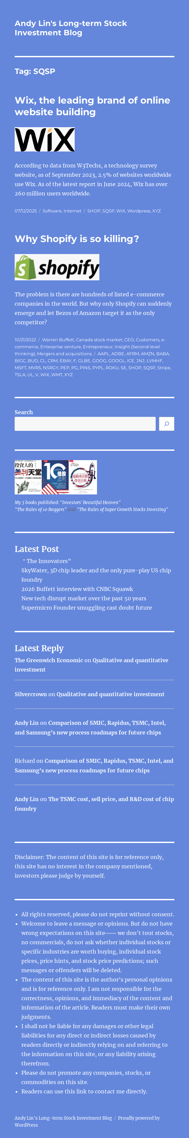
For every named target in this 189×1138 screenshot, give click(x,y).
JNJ (140, 360)
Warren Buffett (58, 339)
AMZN (147, 353)
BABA (162, 353)
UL (30, 374)
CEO (129, 339)
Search (24, 412)
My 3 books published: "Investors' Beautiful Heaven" (68, 502)
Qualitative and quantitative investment (111, 694)
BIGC (20, 360)
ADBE (117, 353)
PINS (85, 367)
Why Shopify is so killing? (77, 238)
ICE (130, 360)
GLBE (84, 360)
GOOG (99, 360)
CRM (53, 360)
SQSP (108, 210)
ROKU (112, 367)
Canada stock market (99, 339)
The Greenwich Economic (49, 660)
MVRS (34, 367)
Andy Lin (27, 722)
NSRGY (50, 367)
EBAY (65, 360)
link (82, 1091)
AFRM (132, 353)
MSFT (20, 367)
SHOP (93, 210)
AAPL (103, 353)
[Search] (166, 424)
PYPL (98, 367)
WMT (56, 374)
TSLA (20, 374)
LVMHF (154, 360)
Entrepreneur (98, 346)
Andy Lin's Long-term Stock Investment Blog (71, 28)
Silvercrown (31, 694)
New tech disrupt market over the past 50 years (83, 598)
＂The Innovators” (46, 561)
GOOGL (116, 360)
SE (123, 367)
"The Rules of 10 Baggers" (41, 509)
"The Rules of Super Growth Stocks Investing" (122, 509)
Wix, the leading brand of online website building (92, 106)
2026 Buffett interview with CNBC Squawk (77, 589)
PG (74, 367)
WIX (120, 210)
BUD (33, 360)
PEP (64, 367)
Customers (147, 339)
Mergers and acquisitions (64, 353)
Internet (72, 210)
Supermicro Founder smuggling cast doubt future (86, 607)
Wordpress (138, 210)
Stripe (163, 367)
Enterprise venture (60, 346)
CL (43, 360)
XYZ (156, 210)
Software (52, 210)
